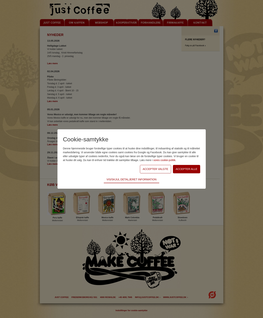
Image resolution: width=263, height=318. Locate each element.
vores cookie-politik (164, 160)
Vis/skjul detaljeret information (132, 179)
